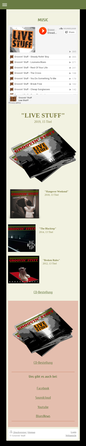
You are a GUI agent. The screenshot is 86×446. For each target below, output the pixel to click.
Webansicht (71, 435)
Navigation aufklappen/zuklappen (43, 4)
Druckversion (18, 432)
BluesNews (43, 416)
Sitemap (31, 432)
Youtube (43, 407)
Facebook (43, 388)
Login (73, 432)
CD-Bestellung (43, 292)
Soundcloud (43, 398)
